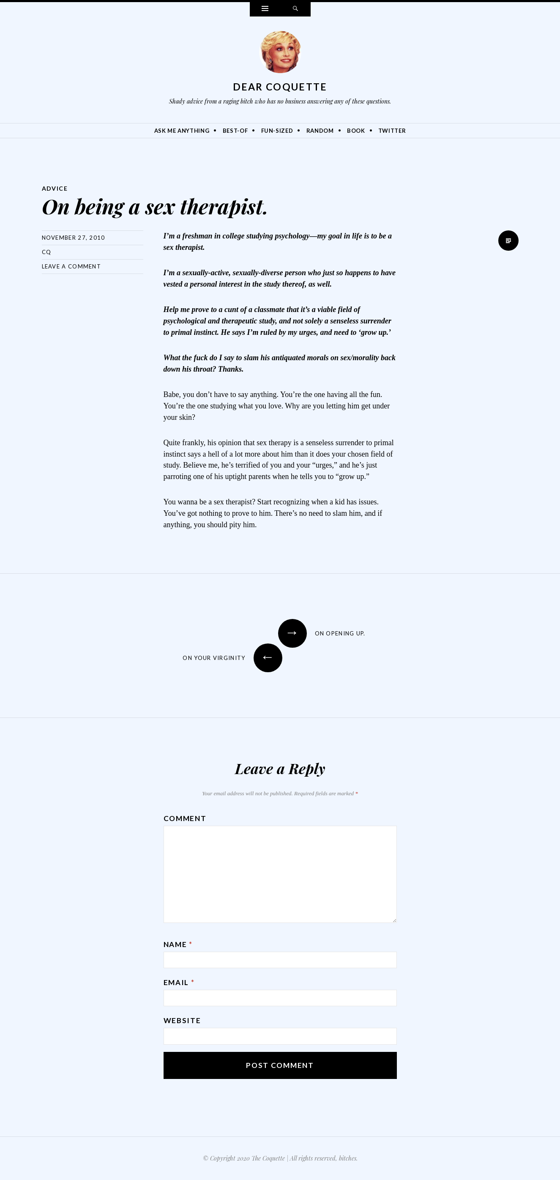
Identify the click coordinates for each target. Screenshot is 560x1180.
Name (178, 944)
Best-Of (235, 130)
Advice (55, 188)
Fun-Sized (277, 130)
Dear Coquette (280, 87)
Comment (185, 818)
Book (356, 130)
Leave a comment (71, 266)
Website (182, 1020)
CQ (47, 252)
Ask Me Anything (182, 130)
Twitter (392, 130)
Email (179, 982)
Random (320, 130)
